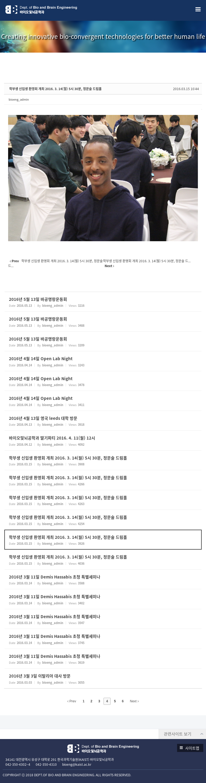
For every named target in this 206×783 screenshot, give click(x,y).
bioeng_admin (19, 99)
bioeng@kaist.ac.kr (76, 764)
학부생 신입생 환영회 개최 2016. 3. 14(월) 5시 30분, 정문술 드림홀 (55, 88)
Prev (71, 701)
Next (134, 701)
